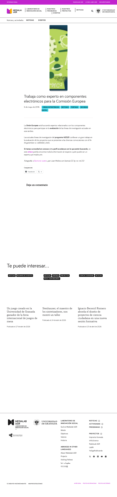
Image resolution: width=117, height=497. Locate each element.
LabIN (91, 447)
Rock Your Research (52, 278)
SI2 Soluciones (37, 483)
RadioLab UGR (94, 444)
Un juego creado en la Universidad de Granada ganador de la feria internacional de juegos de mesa (22, 315)
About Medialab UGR (68, 453)
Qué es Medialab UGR (69, 427)
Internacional (12, 2)
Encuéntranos (104, 2)
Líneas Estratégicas (51, 107)
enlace (30, 152)
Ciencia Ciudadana (87, 275)
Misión (63, 430)
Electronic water (40, 160)
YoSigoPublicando (96, 451)
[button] (92, 11)
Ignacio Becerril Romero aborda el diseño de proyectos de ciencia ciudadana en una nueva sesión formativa (92, 315)
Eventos (42, 20)
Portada (74, 107)
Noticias (30, 20)
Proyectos (65, 275)
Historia (64, 440)
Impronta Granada (96, 437)
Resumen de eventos (24, 275)
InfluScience (93, 440)
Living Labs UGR (91, 2)
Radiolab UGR (78, 2)
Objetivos (64, 433)
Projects (64, 456)
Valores (63, 437)
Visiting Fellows (67, 459)
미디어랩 (64, 466)
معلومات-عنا (65, 463)
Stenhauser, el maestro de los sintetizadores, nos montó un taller (57, 311)
